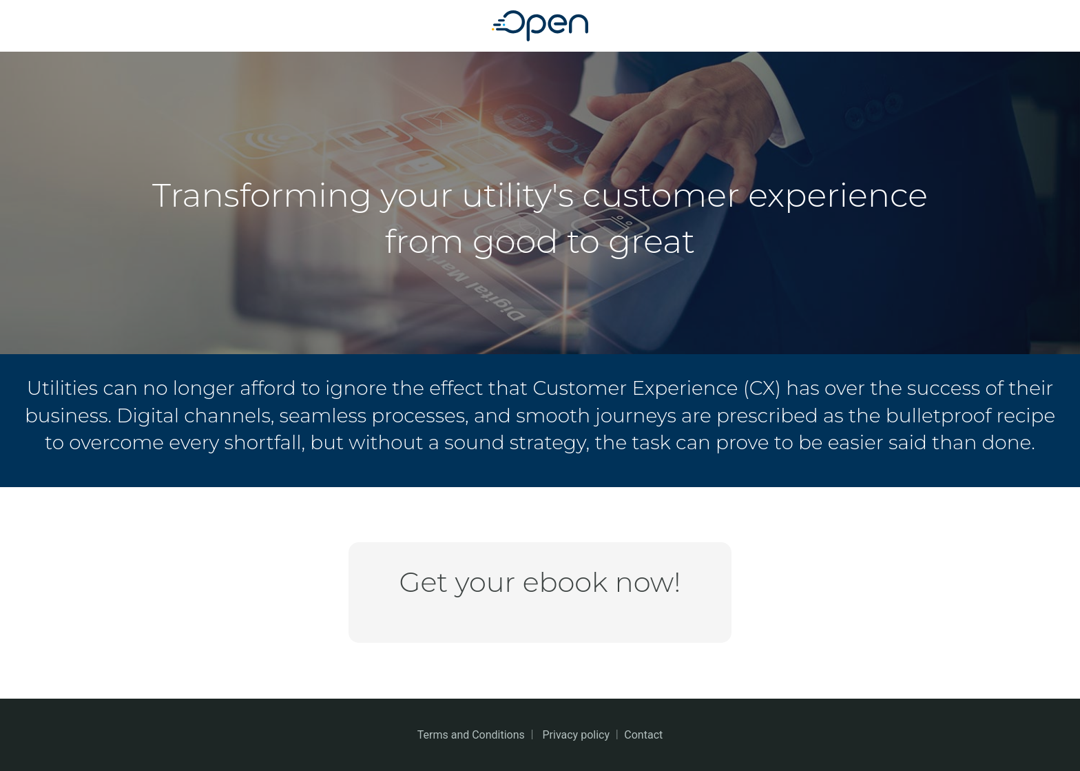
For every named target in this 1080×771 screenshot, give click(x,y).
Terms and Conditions (471, 734)
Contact (643, 734)
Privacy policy (576, 734)
